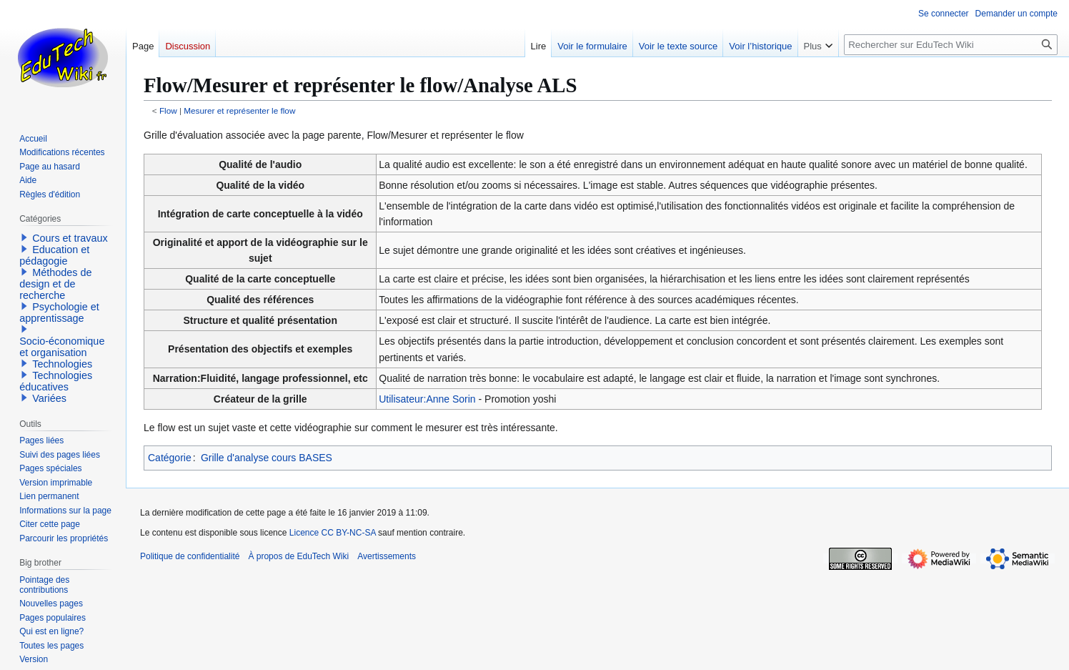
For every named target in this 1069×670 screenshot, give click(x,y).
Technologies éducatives (55, 381)
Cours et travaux (70, 238)
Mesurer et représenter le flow (239, 110)
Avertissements (386, 556)
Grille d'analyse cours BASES (266, 457)
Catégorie (170, 457)
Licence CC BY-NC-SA (332, 533)
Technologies (62, 364)
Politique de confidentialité (189, 556)
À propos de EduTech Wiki (298, 556)
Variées (49, 398)
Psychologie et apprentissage (59, 312)
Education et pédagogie (54, 255)
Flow (168, 110)
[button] (24, 237)
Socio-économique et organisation (61, 346)
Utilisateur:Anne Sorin (427, 399)
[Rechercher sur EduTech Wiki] (951, 44)
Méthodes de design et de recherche (55, 284)
